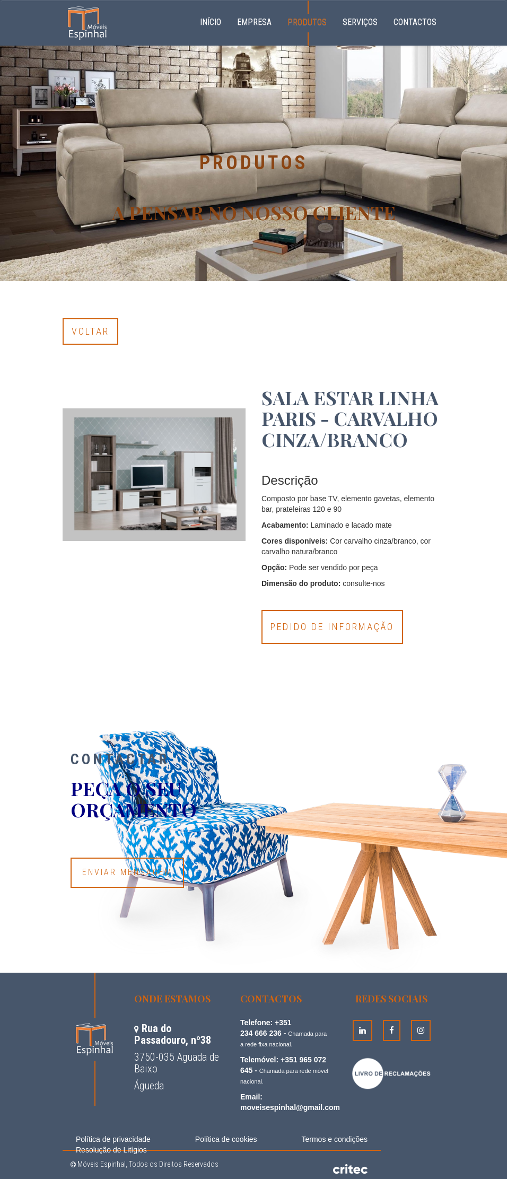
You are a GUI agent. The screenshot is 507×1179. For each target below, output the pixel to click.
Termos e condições (334, 1139)
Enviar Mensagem (127, 872)
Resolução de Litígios (111, 1150)
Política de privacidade (113, 1139)
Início (214, 20)
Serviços (360, 22)
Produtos (307, 22)
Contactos (415, 22)
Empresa (254, 22)
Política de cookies (226, 1139)
